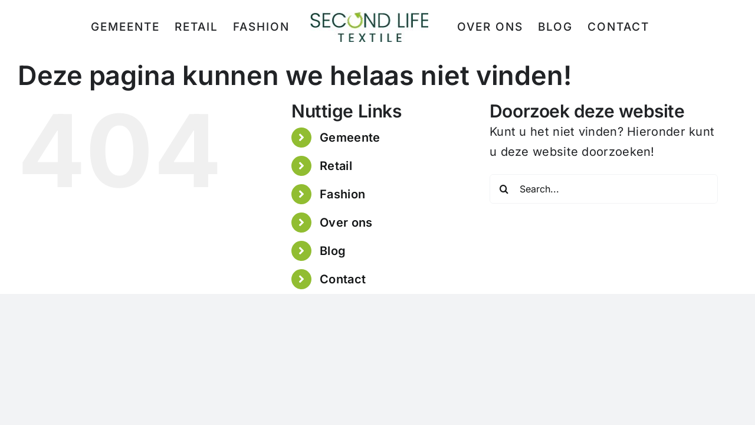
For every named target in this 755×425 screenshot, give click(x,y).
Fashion (342, 194)
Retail (336, 166)
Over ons (346, 222)
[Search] (504, 189)
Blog (333, 251)
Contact (343, 279)
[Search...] (604, 189)
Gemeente (350, 137)
